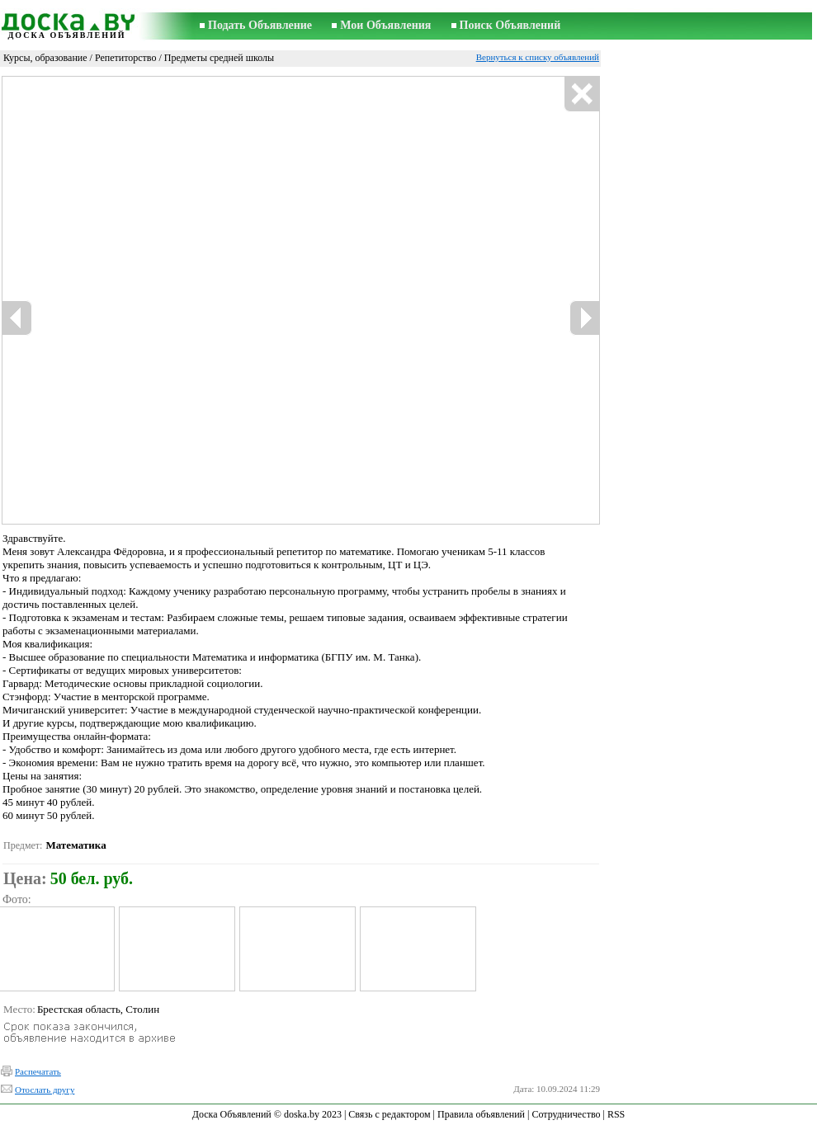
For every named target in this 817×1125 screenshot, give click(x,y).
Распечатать (38, 1071)
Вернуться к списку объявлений (537, 57)
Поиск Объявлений (510, 25)
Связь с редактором (389, 1114)
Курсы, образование (45, 58)
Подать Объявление (260, 25)
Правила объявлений (481, 1114)
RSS (616, 1114)
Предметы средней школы (219, 58)
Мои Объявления (385, 25)
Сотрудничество (565, 1114)
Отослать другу (44, 1089)
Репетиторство (126, 58)
